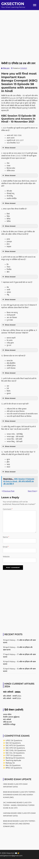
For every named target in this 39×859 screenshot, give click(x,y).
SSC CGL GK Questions (15, 753)
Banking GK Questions (15, 758)
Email (6, 547)
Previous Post (8, 491)
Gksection (12, 3)
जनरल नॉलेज (7, 714)
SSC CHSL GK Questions (16, 750)
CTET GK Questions (14, 755)
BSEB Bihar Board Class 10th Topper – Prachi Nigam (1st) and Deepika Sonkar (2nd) (19, 823)
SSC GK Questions (13, 743)
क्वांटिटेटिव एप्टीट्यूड (9, 724)
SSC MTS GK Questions (15, 745)
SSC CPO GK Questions (15, 748)
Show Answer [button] (9, 148)
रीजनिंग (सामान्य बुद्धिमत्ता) (11, 717)
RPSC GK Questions (14, 768)
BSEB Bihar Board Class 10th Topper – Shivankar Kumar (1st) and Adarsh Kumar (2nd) (19, 794)
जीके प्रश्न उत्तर (7, 722)
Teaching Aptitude (13, 760)
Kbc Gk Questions (13, 765)
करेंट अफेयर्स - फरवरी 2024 (12, 698)
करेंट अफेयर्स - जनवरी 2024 (12, 696)
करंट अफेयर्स (7, 719)
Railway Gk (10, 763)
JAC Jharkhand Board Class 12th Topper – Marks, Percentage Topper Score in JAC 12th (18, 805)
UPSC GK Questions (14, 740)
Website (6, 557)
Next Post (32, 491)
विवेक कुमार (6, 68)
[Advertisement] (19, 29)
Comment (7, 509)
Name (6, 537)
